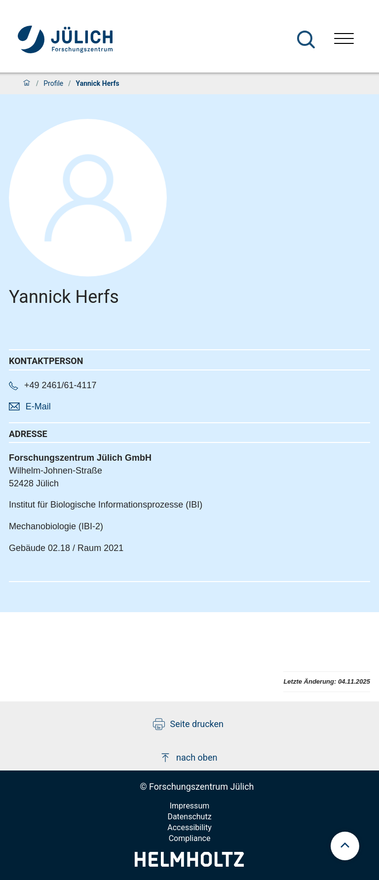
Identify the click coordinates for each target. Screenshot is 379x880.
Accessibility (189, 827)
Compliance (190, 838)
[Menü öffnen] (344, 40)
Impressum (190, 805)
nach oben (188, 758)
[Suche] (306, 39)
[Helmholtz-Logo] (189, 863)
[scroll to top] (345, 846)
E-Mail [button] (38, 406)
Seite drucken (188, 724)
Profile (53, 83)
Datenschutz (189, 816)
